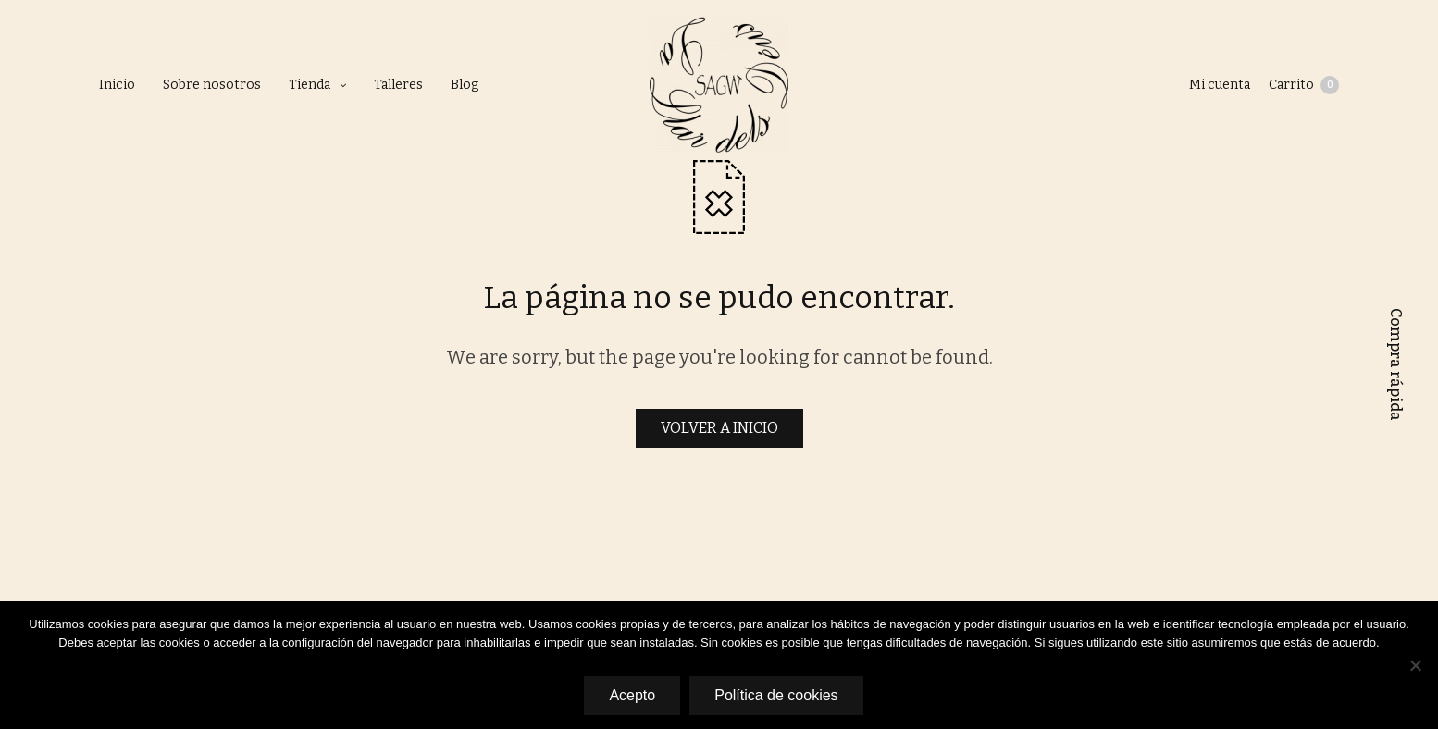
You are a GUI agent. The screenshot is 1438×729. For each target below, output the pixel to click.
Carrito (1304, 85)
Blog (464, 85)
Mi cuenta (1219, 85)
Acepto (632, 695)
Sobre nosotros (212, 85)
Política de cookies (775, 695)
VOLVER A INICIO (719, 428)
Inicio (117, 85)
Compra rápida (1396, 364)
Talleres (398, 85)
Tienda (309, 85)
